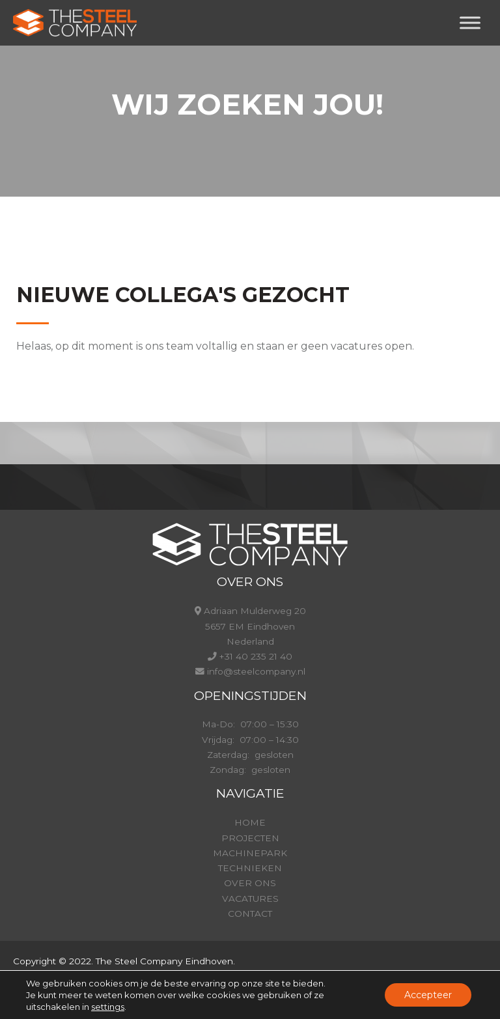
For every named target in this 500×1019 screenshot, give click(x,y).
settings (107, 1006)
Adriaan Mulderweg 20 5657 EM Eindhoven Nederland (255, 626)
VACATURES (250, 898)
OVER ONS (250, 883)
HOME (250, 822)
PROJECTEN (250, 838)
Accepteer (428, 995)
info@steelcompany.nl (256, 671)
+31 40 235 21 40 (255, 656)
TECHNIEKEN (250, 868)
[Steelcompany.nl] (75, 22)
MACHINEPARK (250, 853)
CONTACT (250, 913)
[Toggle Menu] (470, 22)
